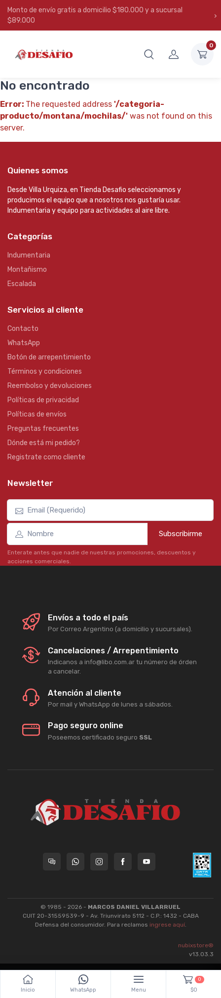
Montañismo (27, 269)
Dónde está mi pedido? (43, 443)
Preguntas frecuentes (43, 428)
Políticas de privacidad (43, 400)
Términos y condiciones (44, 371)
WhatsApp (23, 343)
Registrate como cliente (46, 457)
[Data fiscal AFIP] (202, 865)
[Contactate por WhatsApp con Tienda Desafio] (75, 861)
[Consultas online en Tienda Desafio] (52, 861)
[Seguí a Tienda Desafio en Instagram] (99, 861)
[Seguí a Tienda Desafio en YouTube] (146, 861)
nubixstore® (196, 945)
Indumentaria (28, 255)
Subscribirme (180, 533)
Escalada (21, 284)
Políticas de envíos (37, 414)
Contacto (22, 328)
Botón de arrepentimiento (49, 357)
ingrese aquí (167, 924)
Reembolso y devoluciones (49, 386)
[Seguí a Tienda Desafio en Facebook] (123, 861)
